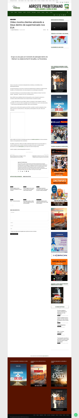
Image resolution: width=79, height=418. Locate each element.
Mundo (14, 17)
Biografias (32, 0)
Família (35, 0)
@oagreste (45, 356)
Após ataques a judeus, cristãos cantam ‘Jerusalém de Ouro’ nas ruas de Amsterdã (28, 202)
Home (25, 0)
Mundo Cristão (39, 199)
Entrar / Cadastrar (21, 0)
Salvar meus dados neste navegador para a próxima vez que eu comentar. (24, 231)
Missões (47, 0)
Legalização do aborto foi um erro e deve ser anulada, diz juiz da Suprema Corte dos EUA (40, 156)
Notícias (50, 0)
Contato (57, 0)
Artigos (28, 0)
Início (11, 17)
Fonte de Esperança (61, 325)
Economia (38, 0)
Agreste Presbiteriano (15, 29)
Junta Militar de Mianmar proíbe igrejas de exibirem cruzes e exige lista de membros (42, 202)
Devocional (59, 326)
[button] (67, 12)
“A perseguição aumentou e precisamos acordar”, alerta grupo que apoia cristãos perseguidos (42, 189)
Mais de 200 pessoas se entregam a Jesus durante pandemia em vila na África (18, 156)
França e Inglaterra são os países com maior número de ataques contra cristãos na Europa (28, 189)
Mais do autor (27, 176)
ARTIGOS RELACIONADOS (16, 176)
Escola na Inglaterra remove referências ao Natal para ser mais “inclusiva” (16, 189)
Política (53, 0)
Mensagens (43, 0)
